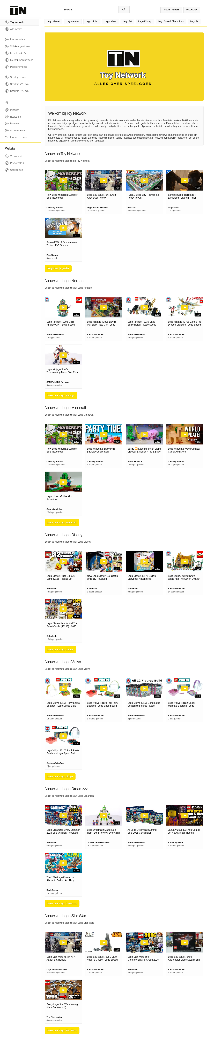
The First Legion (54, 1017)
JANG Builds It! (135, 461)
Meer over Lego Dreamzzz (62, 903)
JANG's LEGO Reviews (58, 382)
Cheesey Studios (55, 207)
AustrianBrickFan (55, 334)
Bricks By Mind (175, 842)
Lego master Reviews (97, 207)
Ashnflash (51, 589)
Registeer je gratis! (58, 268)
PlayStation (173, 207)
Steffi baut (133, 589)
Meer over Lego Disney (60, 649)
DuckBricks (52, 890)
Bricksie (132, 207)
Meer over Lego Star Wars (62, 1030)
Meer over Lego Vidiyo (60, 776)
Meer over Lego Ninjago (61, 395)
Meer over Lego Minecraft (61, 522)
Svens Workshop (55, 509)
